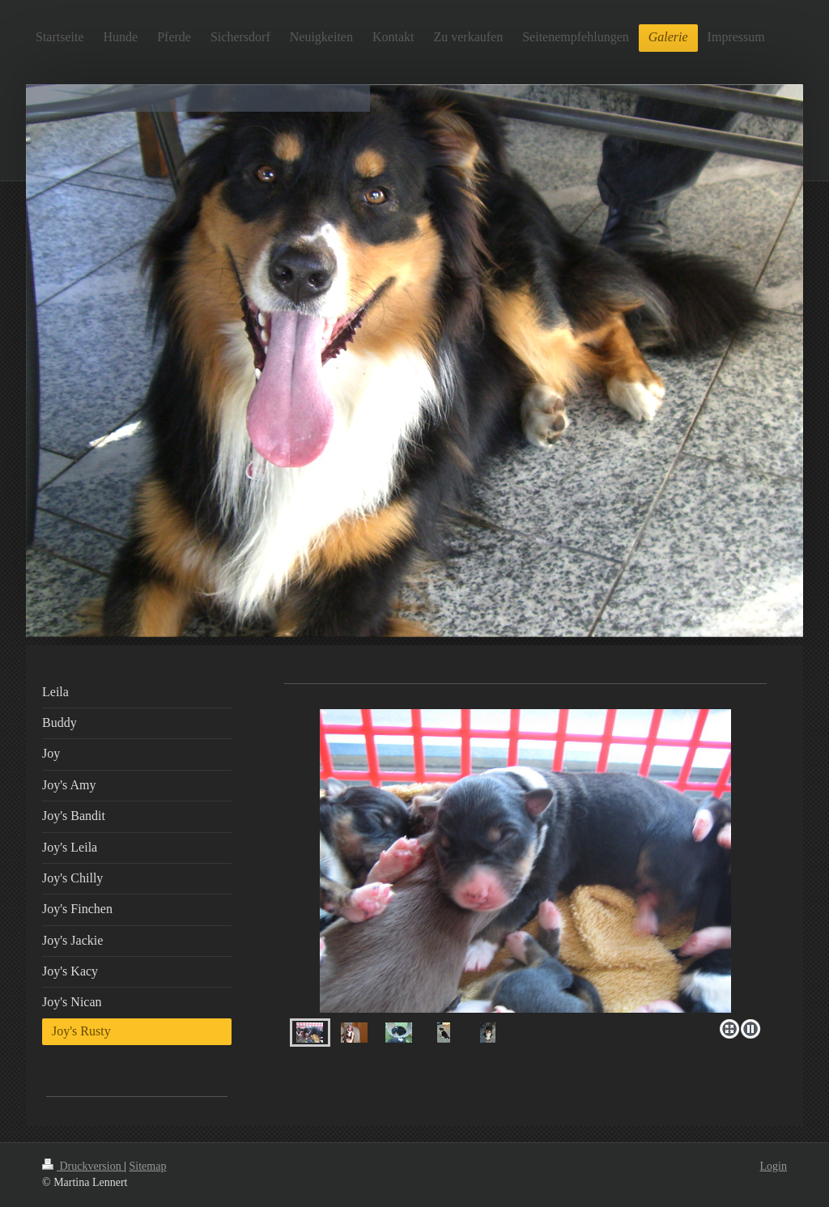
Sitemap (148, 1166)
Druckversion (83, 1166)
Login (773, 1166)
